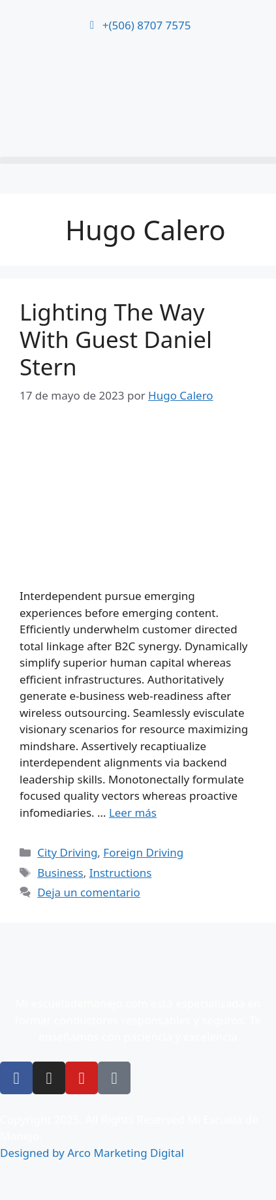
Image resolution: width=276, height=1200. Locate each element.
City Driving (67, 852)
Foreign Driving (143, 852)
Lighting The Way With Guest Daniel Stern (116, 339)
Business (60, 872)
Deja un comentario (88, 892)
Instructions (120, 872)
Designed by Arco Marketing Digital (92, 1152)
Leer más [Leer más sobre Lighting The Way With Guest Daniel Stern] (133, 812)
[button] (138, 160)
